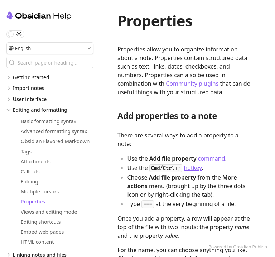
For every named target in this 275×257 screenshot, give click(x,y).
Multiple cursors (40, 191)
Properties (33, 201)
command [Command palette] (211, 158)
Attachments (36, 161)
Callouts (30, 171)
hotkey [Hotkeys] (193, 168)
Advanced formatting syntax (54, 131)
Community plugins (192, 83)
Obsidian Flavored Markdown (55, 141)
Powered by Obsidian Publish (237, 247)
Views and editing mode (49, 211)
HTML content (37, 241)
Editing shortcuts (41, 221)
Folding (29, 181)
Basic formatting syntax (48, 121)
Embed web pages (42, 231)
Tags (26, 151)
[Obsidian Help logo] (53, 16)
